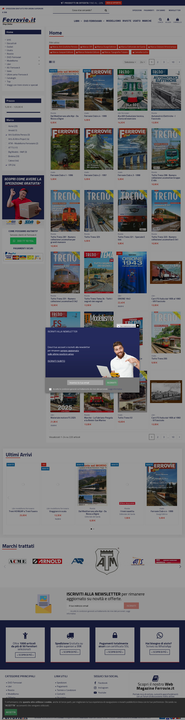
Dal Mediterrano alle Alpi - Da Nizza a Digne (64, 117)
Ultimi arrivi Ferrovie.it (17, 74)
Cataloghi (11, 78)
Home (10, 32)
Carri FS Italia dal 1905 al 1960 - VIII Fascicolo (165, 300)
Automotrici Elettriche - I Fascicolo (163, 117)
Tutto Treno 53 (125, 417)
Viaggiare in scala (57, 511)
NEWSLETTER (175, 10)
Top (9, 81)
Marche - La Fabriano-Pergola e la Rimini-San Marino (98, 419)
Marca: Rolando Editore (87, 52)
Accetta (11, 712)
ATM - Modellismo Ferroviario (23, 143)
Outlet (10, 46)
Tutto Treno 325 (92, 237)
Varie (9, 71)
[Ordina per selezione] (130, 62)
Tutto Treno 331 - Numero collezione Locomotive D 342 (64, 300)
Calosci (13, 160)
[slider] (6, 112)
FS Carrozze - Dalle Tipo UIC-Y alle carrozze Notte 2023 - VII (65, 360)
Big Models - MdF (17, 152)
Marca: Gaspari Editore (61, 52)
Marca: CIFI (86, 46)
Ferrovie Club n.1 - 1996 (62, 175)
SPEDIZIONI (137, 10)
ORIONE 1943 (124, 298)
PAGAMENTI (149, 10)
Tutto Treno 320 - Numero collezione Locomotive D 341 (164, 238)
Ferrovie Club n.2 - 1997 (95, 175)
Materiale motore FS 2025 (63, 417)
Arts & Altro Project (18, 139)
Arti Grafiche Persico (19, 134)
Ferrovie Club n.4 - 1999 (95, 116)
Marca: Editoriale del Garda (132, 46)
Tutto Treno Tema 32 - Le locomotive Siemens (130, 360)
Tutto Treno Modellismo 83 (97, 358)
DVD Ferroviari (14, 57)
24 (142, 62)
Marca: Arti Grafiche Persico (64, 46)
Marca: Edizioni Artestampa (162, 46)
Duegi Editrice (162, 514)
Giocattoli (11, 43)
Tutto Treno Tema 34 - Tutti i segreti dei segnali (98, 300)
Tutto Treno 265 (159, 358)
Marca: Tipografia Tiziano (115, 52)
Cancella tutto (140, 52)
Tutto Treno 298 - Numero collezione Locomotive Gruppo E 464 (165, 178)
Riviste (10, 53)
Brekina (13, 156)
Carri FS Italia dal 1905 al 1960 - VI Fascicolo (165, 419)
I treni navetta (127, 511)
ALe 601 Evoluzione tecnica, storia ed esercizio (131, 117)
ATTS (13, 147)
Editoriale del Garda (92, 516)
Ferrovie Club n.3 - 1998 (129, 175)
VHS (9, 40)
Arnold (12, 130)
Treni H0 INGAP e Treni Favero (23, 511)
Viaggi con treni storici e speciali (22, 85)
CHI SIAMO (160, 10)
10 (173, 62)
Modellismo (12, 60)
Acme (12, 126)
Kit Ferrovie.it (13, 67)
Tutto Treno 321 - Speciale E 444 (131, 238)
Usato (10, 50)
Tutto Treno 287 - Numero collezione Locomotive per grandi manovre (63, 239)
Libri (9, 64)
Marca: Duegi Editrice (105, 46)
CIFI (11, 165)
